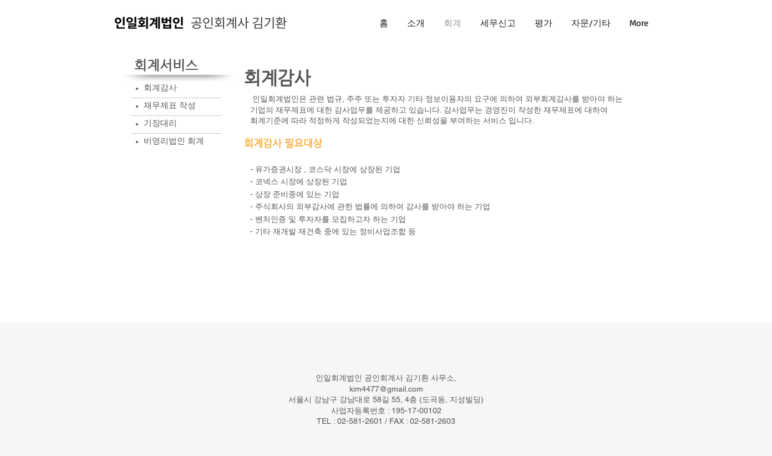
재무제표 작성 (170, 105)
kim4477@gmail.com (386, 388)
